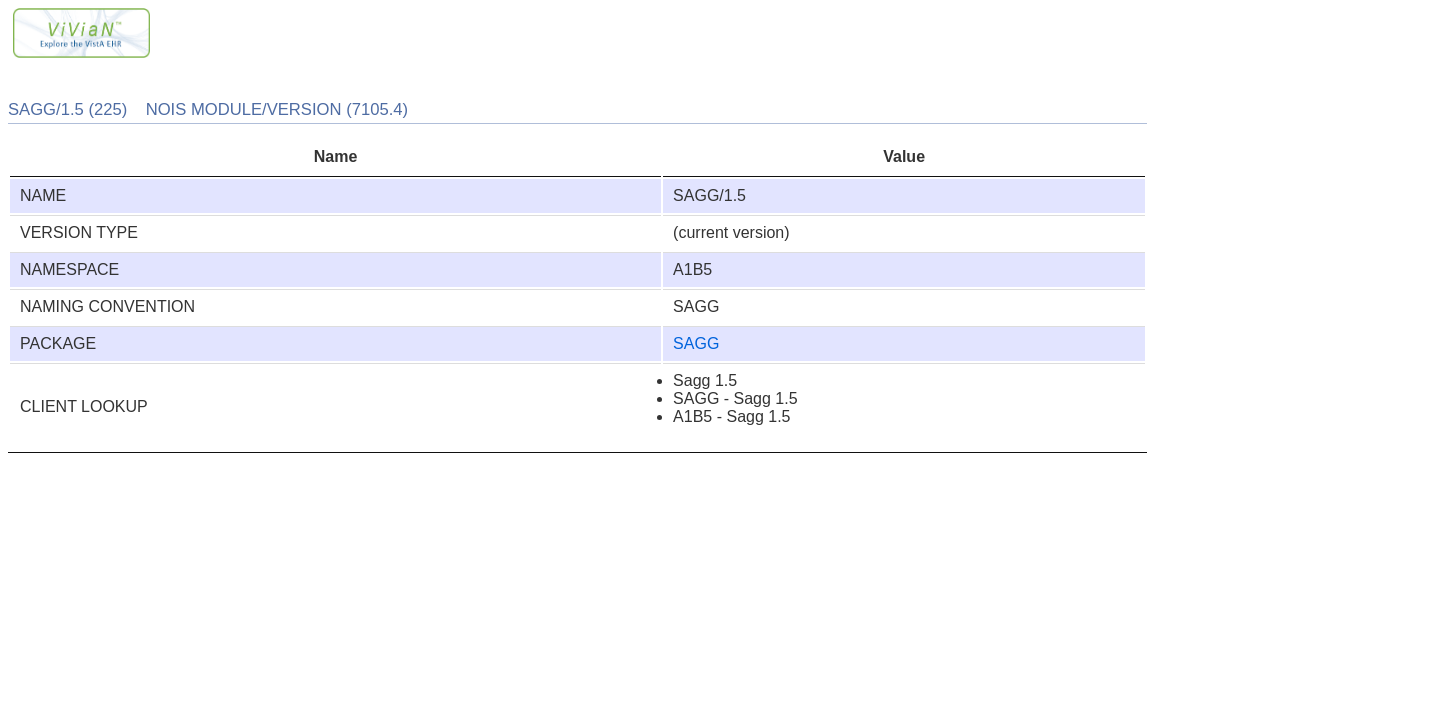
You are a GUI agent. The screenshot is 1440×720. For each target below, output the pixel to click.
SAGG (696, 343)
